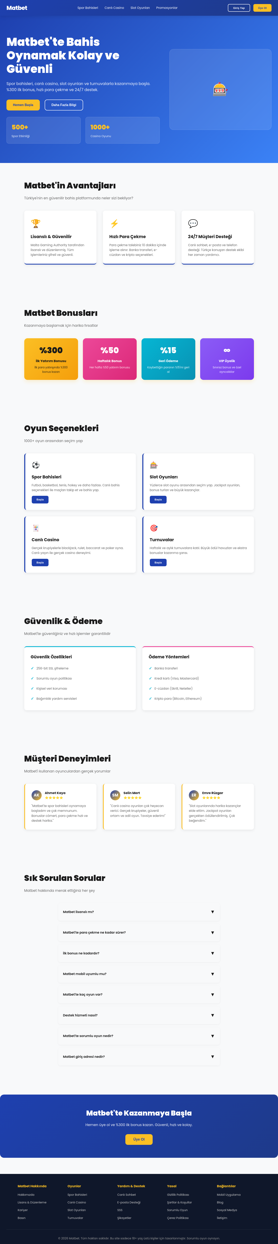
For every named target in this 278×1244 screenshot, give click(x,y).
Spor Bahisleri (87, 8)
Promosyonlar (167, 8)
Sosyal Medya (227, 1210)
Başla (40, 499)
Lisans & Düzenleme (32, 1202)
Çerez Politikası (178, 1218)
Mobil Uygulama (229, 1195)
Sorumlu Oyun (177, 1210)
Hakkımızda (26, 1195)
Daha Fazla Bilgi (64, 105)
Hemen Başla (23, 105)
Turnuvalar (75, 1218)
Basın (22, 1218)
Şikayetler (124, 1218)
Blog (220, 1202)
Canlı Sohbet (126, 1195)
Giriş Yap (239, 7)
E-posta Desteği (129, 1202)
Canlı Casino (114, 8)
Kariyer (23, 1210)
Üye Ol (262, 7)
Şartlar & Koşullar (179, 1202)
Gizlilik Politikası (178, 1195)
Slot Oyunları (140, 8)
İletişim (222, 1218)
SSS (119, 1210)
